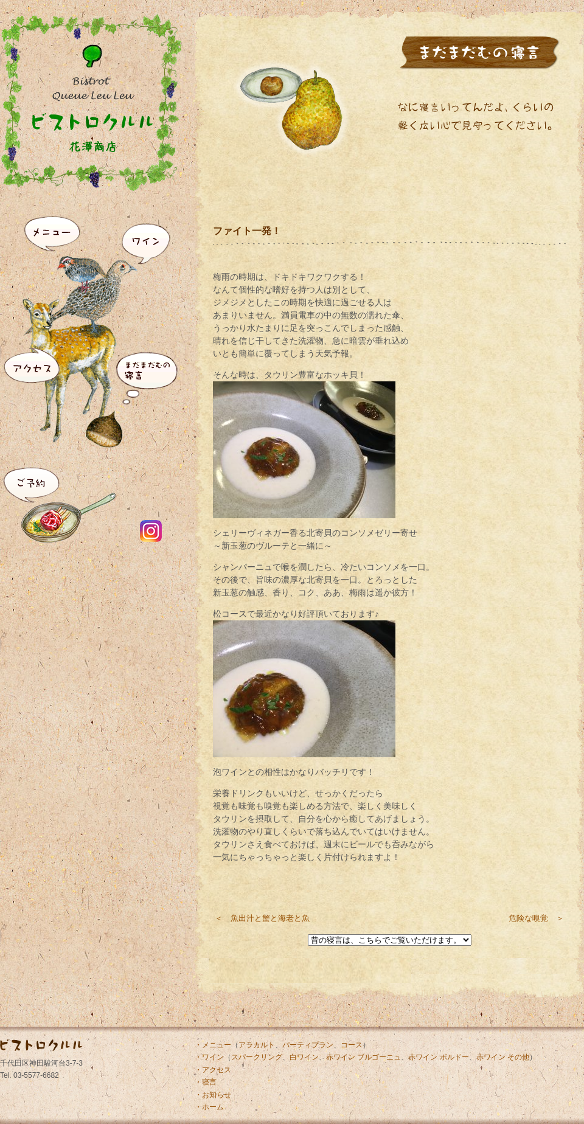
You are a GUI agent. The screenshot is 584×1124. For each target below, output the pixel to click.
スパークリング (256, 1057)
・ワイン (209, 1057)
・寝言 (206, 1082)
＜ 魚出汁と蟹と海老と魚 (262, 918)
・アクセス (213, 1070)
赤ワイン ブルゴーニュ (363, 1057)
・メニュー (213, 1045)
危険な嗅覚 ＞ (536, 918)
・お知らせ (213, 1095)
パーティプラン (307, 1045)
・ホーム (209, 1107)
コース (352, 1045)
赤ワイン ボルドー (438, 1057)
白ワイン (304, 1057)
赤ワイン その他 (502, 1057)
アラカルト (256, 1045)
